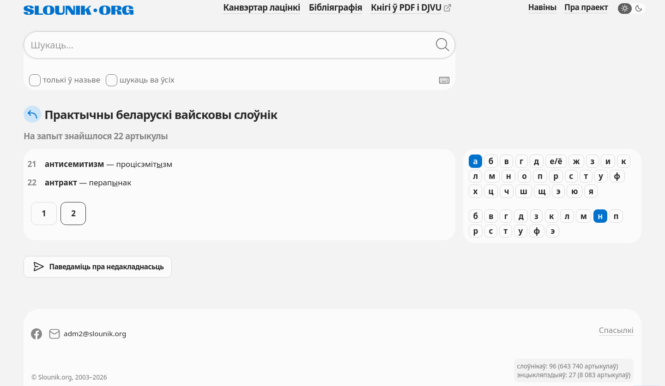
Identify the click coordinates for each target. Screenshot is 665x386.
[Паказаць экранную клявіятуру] (444, 80)
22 (32, 182)
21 (32, 164)
